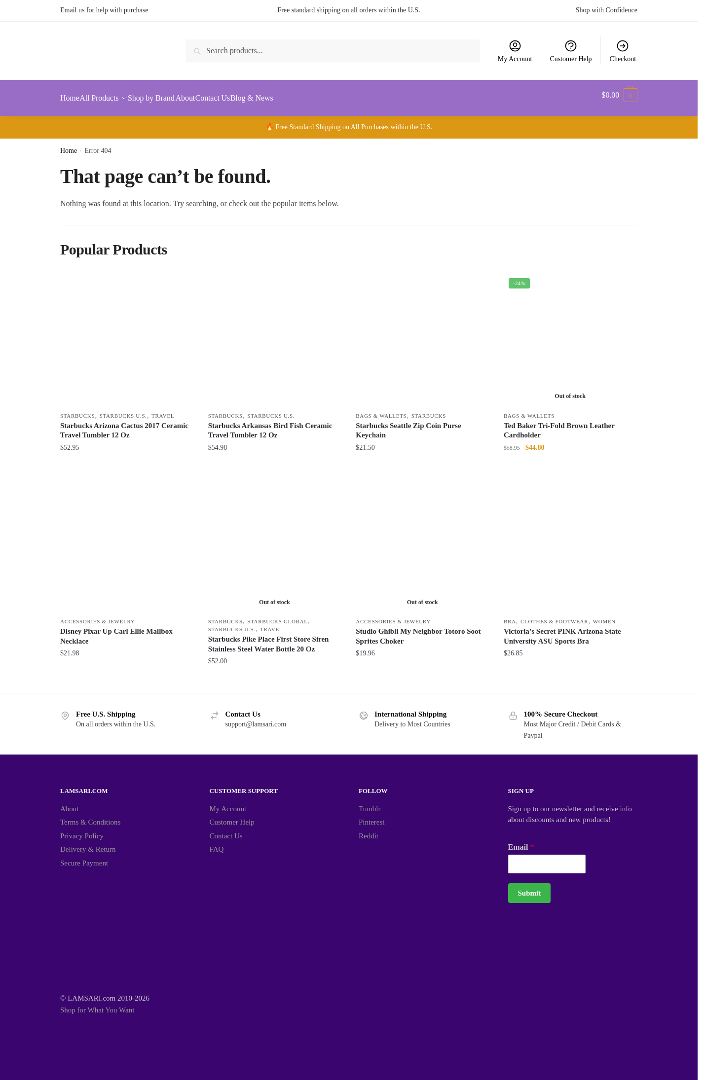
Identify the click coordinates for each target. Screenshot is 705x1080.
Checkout (623, 51)
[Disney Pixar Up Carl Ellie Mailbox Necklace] (126, 539)
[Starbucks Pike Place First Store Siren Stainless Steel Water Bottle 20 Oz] (274, 539)
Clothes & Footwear (554, 615)
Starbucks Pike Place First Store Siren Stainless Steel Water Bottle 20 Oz (268, 638)
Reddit (368, 830)
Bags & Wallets (381, 410)
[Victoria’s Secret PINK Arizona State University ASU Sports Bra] (570, 539)
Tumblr (369, 803)
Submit (529, 887)
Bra (510, 615)
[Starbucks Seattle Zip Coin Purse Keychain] (422, 333)
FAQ (217, 843)
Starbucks (77, 410)
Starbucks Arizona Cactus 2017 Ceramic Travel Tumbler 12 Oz (124, 424)
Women (604, 615)
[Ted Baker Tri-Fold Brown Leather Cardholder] (570, 333)
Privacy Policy (82, 830)
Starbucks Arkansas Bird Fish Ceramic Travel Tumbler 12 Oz (270, 424)
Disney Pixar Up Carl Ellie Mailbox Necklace (116, 630)
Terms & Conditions (90, 816)
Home (68, 144)
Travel (162, 410)
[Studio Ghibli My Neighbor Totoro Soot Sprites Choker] (422, 539)
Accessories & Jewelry (97, 615)
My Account (515, 51)
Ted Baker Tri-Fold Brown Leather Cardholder (559, 424)
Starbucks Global (277, 615)
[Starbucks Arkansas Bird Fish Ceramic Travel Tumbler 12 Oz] (274, 333)
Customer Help (571, 51)
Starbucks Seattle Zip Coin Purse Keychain (408, 424)
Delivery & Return (87, 843)
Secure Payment (84, 857)
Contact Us (226, 830)
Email (521, 841)
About (69, 803)
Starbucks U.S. (123, 410)
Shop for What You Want (97, 1004)
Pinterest (372, 816)
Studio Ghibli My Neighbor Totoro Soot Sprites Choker (418, 630)
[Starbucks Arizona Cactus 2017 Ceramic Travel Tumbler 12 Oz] (126, 333)
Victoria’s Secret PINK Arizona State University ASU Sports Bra (562, 630)
